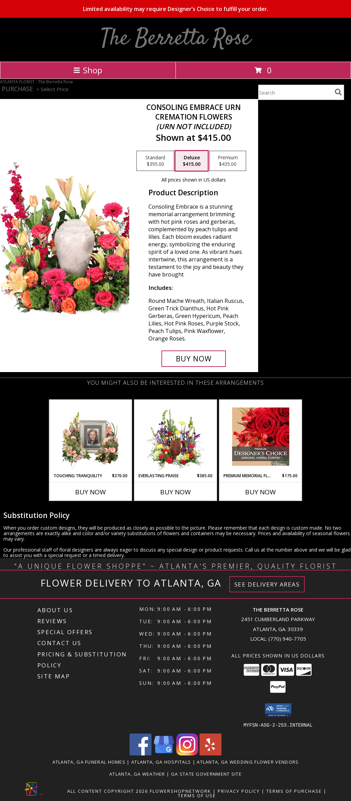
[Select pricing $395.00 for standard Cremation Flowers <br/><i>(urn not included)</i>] (155, 161)
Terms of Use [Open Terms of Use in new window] (197, 795)
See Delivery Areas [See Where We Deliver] (267, 584)
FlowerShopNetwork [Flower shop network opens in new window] (180, 791)
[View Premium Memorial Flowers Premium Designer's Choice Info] (260, 436)
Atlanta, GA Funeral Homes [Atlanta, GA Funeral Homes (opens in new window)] (89, 762)
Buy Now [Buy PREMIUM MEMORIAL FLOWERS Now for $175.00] (260, 492)
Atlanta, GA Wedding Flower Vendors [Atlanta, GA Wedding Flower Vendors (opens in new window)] (248, 762)
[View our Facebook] (141, 753)
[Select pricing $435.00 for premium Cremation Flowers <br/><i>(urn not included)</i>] (228, 161)
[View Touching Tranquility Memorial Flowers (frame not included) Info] (90, 436)
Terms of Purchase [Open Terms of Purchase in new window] (294, 791)
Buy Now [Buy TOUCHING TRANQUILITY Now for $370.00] (90, 492)
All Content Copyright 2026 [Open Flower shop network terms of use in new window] (107, 791)
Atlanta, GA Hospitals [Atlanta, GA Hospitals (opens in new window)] (161, 762)
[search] (338, 92)
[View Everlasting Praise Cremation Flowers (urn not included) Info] (175, 436)
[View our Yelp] (210, 753)
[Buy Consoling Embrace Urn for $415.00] (193, 358)
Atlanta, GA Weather (137, 774)
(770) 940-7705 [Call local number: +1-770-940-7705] (287, 638)
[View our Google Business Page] (164, 753)
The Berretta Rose (176, 39)
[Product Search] (295, 92)
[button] (278, 710)
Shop (87, 70)
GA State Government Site (206, 774)
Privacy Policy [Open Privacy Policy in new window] (239, 791)
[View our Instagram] (187, 753)
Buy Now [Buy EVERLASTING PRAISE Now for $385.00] (175, 492)
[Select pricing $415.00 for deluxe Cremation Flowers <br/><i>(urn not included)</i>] (192, 161)
